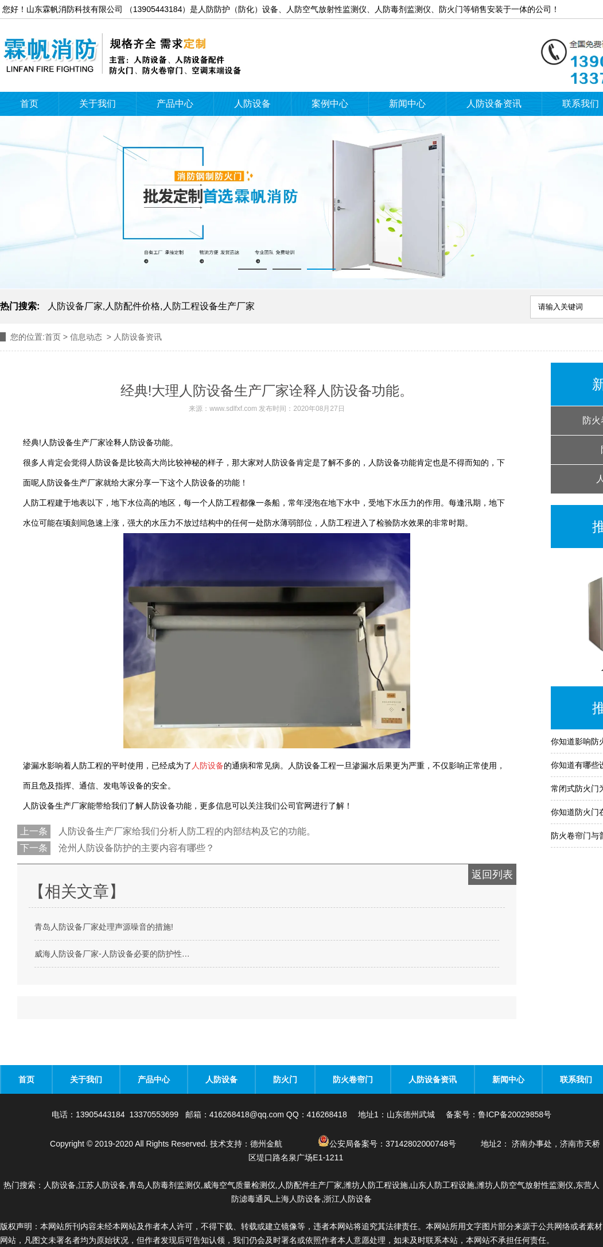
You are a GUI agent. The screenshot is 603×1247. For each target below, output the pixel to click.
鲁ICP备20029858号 (514, 1114)
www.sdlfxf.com (233, 409)
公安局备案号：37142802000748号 (388, 1143)
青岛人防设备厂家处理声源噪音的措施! (103, 926)
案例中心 (330, 103)
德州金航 (266, 1143)
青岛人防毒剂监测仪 (165, 1185)
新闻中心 (407, 103)
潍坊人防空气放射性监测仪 (525, 1185)
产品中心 (175, 103)
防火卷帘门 (353, 1079)
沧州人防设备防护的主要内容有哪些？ (135, 848)
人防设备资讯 (494, 103)
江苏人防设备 (102, 1185)
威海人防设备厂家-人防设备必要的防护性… (112, 953)
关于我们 (97, 103)
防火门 (285, 1079)
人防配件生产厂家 (310, 1185)
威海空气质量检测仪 (239, 1185)
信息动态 (86, 336)
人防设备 (252, 103)
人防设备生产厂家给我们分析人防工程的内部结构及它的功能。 (186, 831)
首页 (29, 103)
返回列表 (492, 874)
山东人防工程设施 (442, 1185)
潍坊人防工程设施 (376, 1185)
